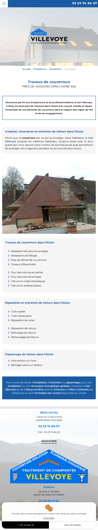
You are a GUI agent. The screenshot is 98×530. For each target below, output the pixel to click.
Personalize (48, 518)
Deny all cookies (72, 525)
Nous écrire (49, 441)
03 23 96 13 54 (49, 501)
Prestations (39, 69)
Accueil (26, 69)
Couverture (55, 69)
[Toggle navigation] (4, 3)
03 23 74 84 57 (84, 3)
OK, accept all (25, 525)
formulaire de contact (48, 393)
